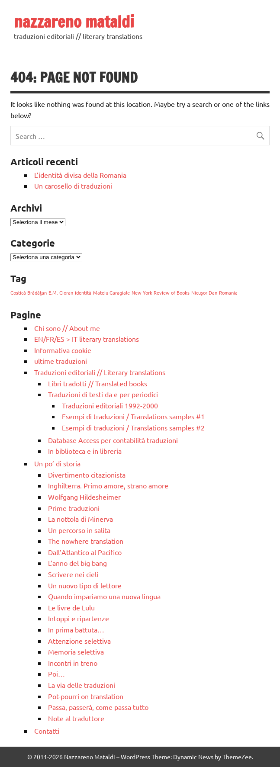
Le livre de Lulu (71, 607)
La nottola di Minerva (80, 518)
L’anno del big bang (77, 562)
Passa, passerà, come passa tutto (98, 707)
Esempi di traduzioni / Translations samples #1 (133, 416)
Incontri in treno (72, 662)
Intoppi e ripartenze (78, 618)
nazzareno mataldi (74, 21)
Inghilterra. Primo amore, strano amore (108, 485)
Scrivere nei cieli (73, 574)
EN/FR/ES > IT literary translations (86, 338)
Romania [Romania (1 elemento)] (228, 292)
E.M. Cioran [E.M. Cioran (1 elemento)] (60, 292)
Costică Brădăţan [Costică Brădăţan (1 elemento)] (28, 292)
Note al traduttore (76, 718)
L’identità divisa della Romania (80, 174)
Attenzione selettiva (79, 640)
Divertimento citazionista (87, 474)
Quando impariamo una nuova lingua (104, 596)
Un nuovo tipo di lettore (85, 585)
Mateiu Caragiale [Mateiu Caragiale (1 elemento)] (111, 292)
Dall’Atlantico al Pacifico (85, 552)
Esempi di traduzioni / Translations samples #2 (133, 427)
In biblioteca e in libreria (85, 450)
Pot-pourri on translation (85, 696)
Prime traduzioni (74, 508)
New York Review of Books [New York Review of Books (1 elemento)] (161, 292)
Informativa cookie (62, 350)
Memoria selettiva (76, 651)
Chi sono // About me (67, 328)
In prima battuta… (76, 629)
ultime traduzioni (60, 360)
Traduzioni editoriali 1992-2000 (110, 405)
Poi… (56, 673)
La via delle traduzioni (81, 684)
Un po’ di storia (57, 463)
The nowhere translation (85, 540)
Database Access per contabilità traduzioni (113, 440)
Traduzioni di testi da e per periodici (103, 394)
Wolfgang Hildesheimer (84, 496)
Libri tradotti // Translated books (97, 383)
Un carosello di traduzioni (73, 185)
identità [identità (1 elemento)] (83, 292)
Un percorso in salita (79, 530)
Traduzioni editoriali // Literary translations (99, 372)
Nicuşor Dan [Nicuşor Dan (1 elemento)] (204, 292)
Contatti (46, 730)
